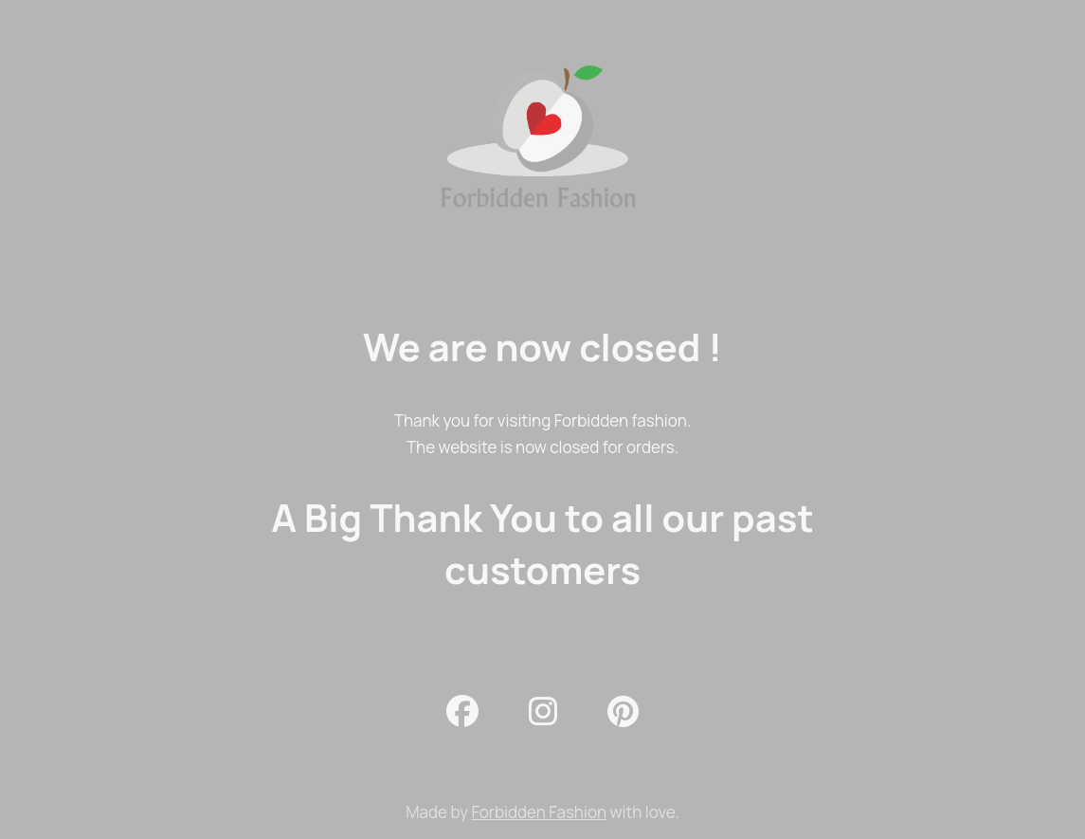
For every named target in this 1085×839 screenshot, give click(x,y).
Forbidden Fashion (538, 812)
